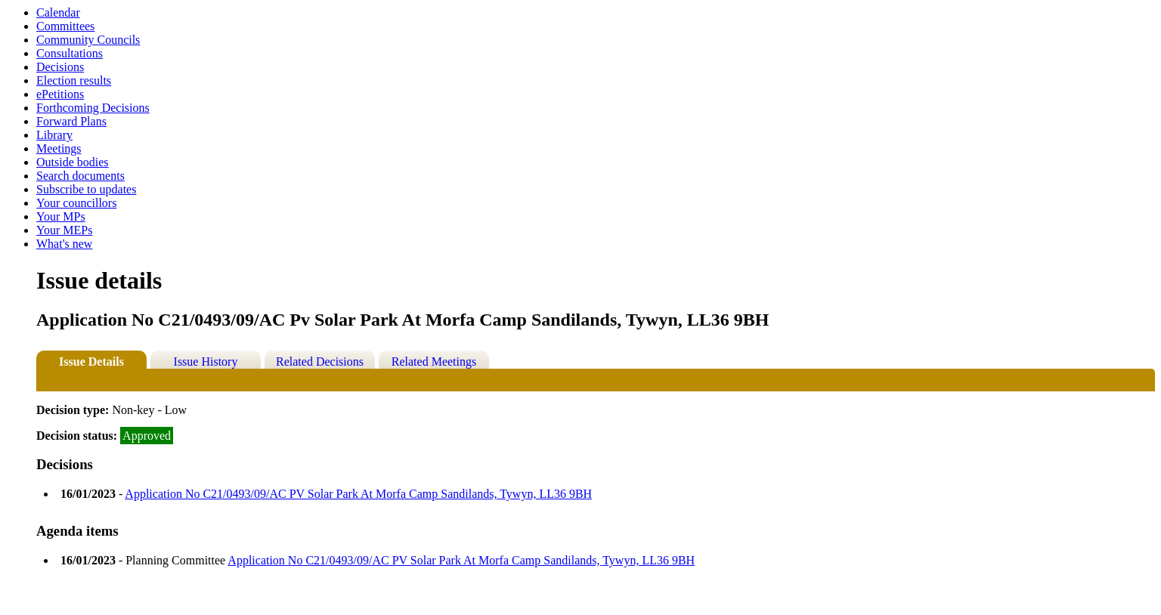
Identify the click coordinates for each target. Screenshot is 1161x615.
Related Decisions (320, 361)
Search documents (80, 175)
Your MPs (60, 216)
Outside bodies (72, 162)
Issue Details (91, 361)
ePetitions (60, 94)
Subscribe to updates (86, 189)
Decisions (60, 66)
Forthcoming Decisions (93, 107)
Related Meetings (434, 361)
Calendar (58, 12)
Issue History (206, 361)
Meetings (59, 148)
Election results (73, 80)
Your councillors (76, 202)
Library (54, 134)
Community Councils (88, 39)
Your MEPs (64, 230)
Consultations (69, 53)
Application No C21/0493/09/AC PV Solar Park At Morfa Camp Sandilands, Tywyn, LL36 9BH (358, 493)
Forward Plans (71, 121)
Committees (65, 26)
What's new (64, 243)
